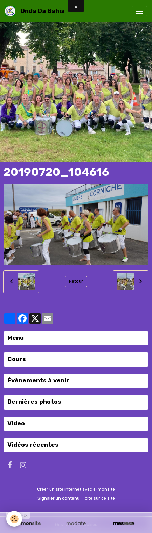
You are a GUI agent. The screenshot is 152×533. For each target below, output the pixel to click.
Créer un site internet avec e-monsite (76, 489)
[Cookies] (14, 519)
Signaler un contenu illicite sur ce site (76, 498)
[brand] (36, 11)
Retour (76, 281)
